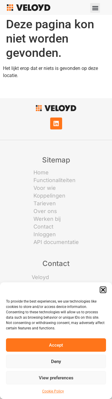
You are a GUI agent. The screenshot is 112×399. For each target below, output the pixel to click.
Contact (43, 227)
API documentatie (56, 242)
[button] (103, 290)
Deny (56, 361)
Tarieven (44, 203)
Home (41, 173)
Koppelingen (49, 196)
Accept (56, 345)
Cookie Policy (53, 391)
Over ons (45, 211)
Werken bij (47, 219)
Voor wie (44, 188)
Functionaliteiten (54, 180)
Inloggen (44, 234)
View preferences (56, 378)
